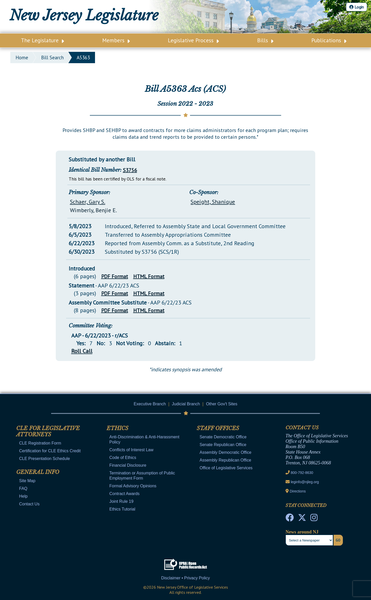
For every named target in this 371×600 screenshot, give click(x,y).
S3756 (130, 170)
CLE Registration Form (40, 443)
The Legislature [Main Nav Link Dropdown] (42, 40)
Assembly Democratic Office (225, 452)
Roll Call (81, 351)
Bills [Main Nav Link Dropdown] (265, 40)
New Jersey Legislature (84, 15)
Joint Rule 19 (121, 501)
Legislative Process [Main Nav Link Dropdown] (193, 40)
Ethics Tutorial (122, 509)
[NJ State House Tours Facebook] (290, 519)
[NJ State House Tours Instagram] (314, 519)
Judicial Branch (186, 404)
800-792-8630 (302, 473)
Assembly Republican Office (225, 460)
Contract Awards (124, 493)
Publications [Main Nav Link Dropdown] (328, 40)
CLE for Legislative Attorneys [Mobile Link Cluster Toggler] (48, 431)
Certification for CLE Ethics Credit (50, 451)
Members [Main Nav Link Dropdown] (116, 40)
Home (21, 57)
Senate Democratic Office (223, 437)
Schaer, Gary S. (87, 201)
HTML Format (148, 276)
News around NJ (302, 532)
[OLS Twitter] (302, 519)
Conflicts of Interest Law (131, 450)
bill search (52, 57)
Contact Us (29, 504)
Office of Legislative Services (226, 468)
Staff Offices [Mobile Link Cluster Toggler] (218, 428)
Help (23, 496)
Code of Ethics (122, 457)
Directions (298, 491)
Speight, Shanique (213, 201)
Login (356, 7)
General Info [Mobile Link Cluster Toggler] (37, 472)
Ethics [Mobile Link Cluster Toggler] (117, 428)
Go (338, 540)
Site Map (27, 481)
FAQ (23, 488)
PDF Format (114, 276)
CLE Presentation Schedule (44, 458)
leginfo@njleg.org (305, 482)
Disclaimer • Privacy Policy (185, 578)
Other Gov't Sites (221, 404)
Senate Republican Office (223, 444)
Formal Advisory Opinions (132, 486)
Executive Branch (150, 404)
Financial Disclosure (127, 465)
